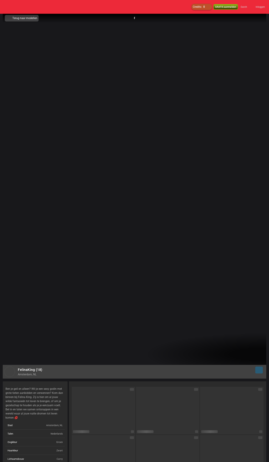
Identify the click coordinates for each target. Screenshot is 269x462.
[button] (246, 7)
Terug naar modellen (21, 18)
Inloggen (260, 6)
